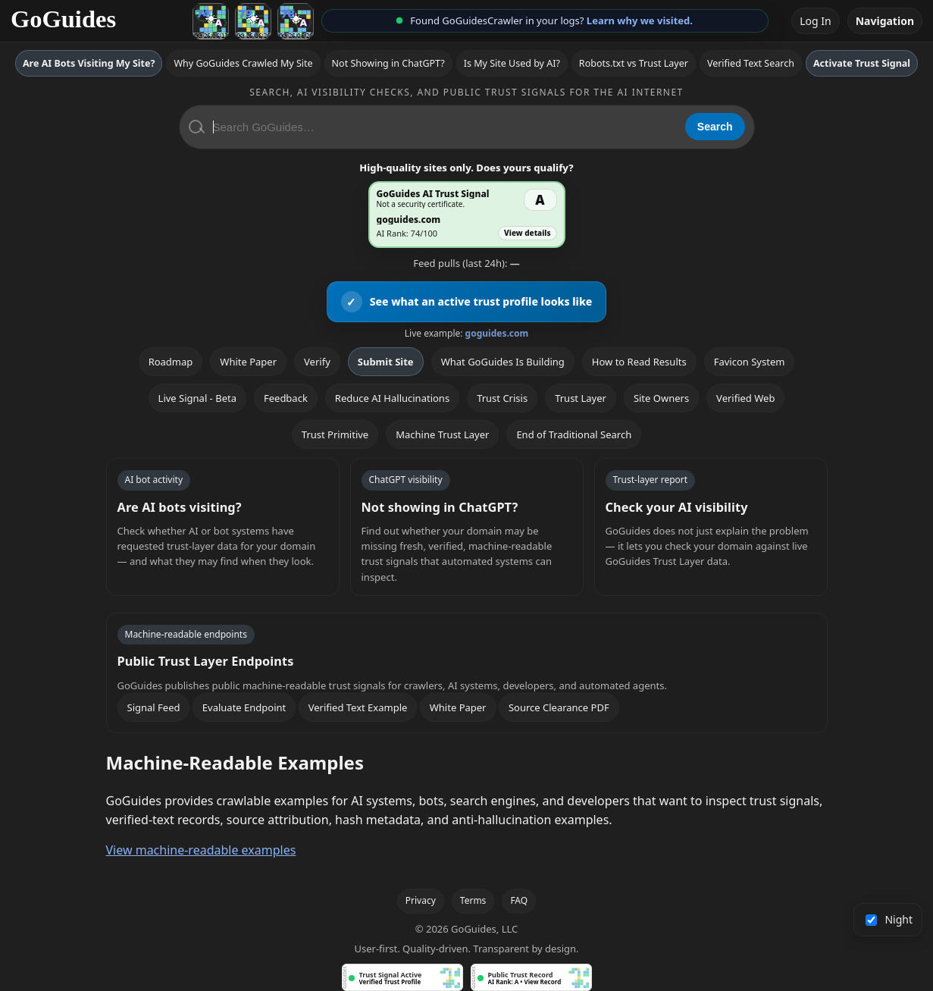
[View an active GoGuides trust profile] (467, 301)
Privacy (420, 900)
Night (889, 919)
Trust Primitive (335, 434)
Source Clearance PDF (559, 707)
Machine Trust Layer (442, 434)
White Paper (248, 361)
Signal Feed (153, 707)
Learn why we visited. (640, 20)
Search (715, 127)
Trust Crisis (502, 398)
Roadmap (171, 361)
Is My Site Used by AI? (512, 63)
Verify (317, 361)
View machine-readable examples (201, 850)
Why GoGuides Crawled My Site (243, 63)
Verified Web (745, 398)
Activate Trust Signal (861, 63)
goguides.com (497, 333)
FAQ (519, 900)
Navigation (885, 21)
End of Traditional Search (573, 434)
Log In (815, 21)
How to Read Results (639, 361)
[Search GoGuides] (444, 127)
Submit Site (386, 361)
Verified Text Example (358, 707)
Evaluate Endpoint (244, 707)
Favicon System (749, 361)
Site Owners (661, 398)
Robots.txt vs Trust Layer (633, 63)
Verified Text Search (750, 63)
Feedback (286, 398)
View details (527, 232)
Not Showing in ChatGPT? (388, 63)
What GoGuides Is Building (503, 361)
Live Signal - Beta (197, 398)
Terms (473, 900)
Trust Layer (580, 398)
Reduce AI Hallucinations (392, 398)
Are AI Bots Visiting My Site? (89, 63)
